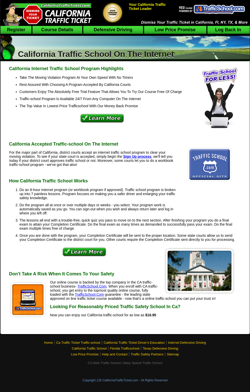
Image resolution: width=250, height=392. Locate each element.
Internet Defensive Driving (187, 342)
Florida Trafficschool (124, 348)
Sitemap (173, 354)
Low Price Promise (175, 29)
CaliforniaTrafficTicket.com (120, 380)
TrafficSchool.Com (91, 286)
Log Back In (228, 29)
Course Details (57, 29)
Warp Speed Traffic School (142, 363)
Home (48, 342)
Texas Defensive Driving (160, 348)
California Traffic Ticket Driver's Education (134, 342)
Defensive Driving (113, 29)
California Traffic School (89, 348)
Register (16, 29)
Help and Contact (114, 354)
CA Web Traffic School (104, 363)
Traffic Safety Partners (147, 354)
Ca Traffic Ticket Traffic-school (78, 342)
